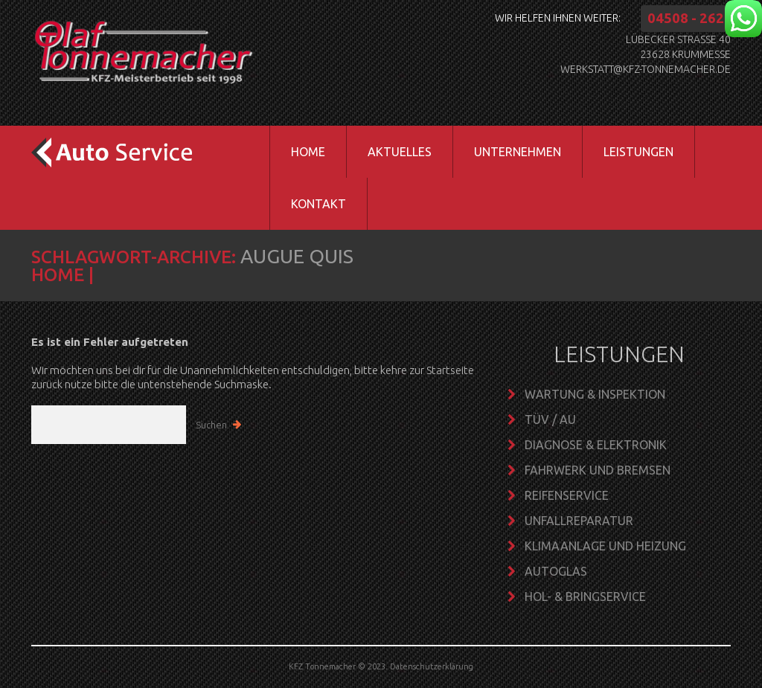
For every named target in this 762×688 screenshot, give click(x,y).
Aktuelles (400, 151)
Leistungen (628, 160)
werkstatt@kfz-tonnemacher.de (645, 69)
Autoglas (556, 571)
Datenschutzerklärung (431, 666)
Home (308, 151)
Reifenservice (567, 495)
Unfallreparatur (579, 520)
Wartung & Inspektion (595, 394)
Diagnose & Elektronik (596, 444)
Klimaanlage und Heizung (605, 546)
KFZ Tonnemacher (322, 666)
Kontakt (318, 203)
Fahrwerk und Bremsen (597, 470)
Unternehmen (507, 160)
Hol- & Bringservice (585, 596)
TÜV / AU (550, 419)
